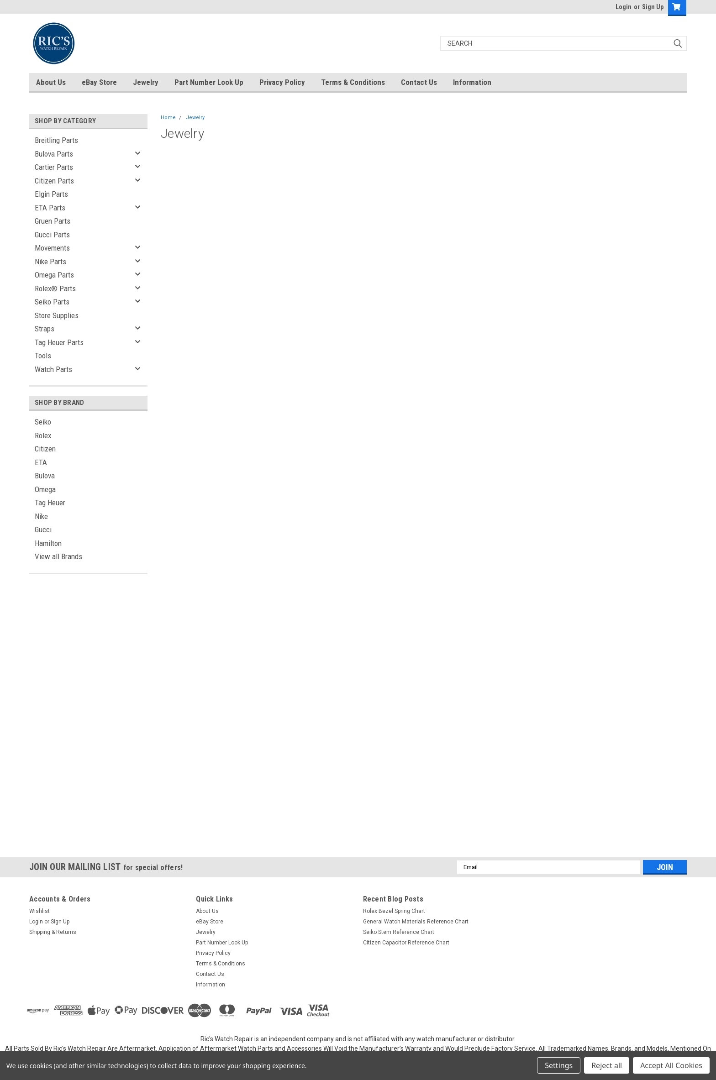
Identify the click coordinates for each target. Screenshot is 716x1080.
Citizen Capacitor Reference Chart (406, 942)
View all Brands (58, 556)
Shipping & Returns (52, 932)
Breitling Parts (56, 140)
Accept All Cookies (671, 1065)
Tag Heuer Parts (59, 342)
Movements (52, 247)
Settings (559, 1065)
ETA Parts (50, 207)
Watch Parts (53, 369)
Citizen (45, 448)
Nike (41, 516)
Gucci (43, 529)
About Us (51, 82)
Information (472, 82)
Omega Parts (54, 274)
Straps (44, 328)
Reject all (606, 1065)
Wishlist (39, 911)
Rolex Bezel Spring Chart (394, 911)
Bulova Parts (54, 153)
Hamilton (48, 543)
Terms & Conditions (353, 82)
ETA (41, 462)
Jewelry (145, 82)
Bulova (45, 475)
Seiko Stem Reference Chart (398, 932)
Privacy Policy (282, 82)
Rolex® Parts (55, 288)
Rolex (43, 435)
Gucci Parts (52, 234)
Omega (45, 489)
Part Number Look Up (208, 82)
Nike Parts (50, 261)
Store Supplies (57, 315)
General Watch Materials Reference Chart (416, 921)
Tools (43, 355)
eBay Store (99, 82)
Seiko (43, 421)
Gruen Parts (52, 220)
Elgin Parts (51, 194)
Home (168, 118)
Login (624, 6)
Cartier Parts (54, 167)
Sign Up (652, 6)
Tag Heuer (50, 502)
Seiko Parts (52, 301)
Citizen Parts (54, 180)
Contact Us (419, 82)
